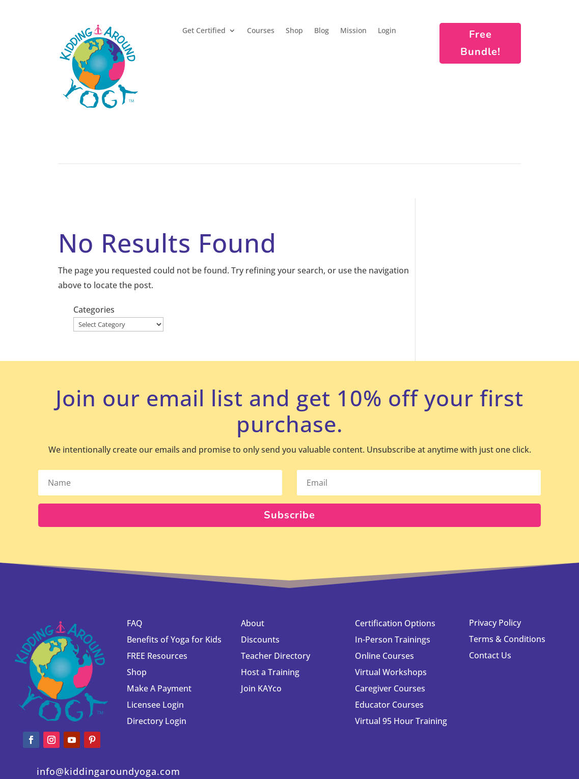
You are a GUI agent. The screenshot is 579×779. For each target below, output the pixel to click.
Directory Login (156, 664)
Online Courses (384, 599)
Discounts (260, 583)
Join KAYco (261, 631)
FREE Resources (157, 599)
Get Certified (204, 31)
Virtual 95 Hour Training (401, 664)
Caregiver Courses (390, 631)
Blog (321, 31)
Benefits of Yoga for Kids (174, 583)
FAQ (135, 566)
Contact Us (490, 598)
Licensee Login (156, 648)
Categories (451, 234)
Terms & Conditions (507, 582)
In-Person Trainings (392, 583)
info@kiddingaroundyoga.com (108, 715)
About (252, 566)
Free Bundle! (480, 43)
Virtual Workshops (391, 615)
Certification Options (395, 566)
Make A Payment (159, 631)
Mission (353, 31)
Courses (260, 31)
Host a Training (270, 615)
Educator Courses (389, 648)
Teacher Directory (275, 599)
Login (387, 31)
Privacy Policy (495, 566)
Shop (294, 31)
